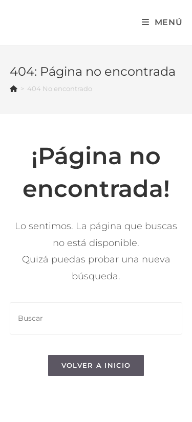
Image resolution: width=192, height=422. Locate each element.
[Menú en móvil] (162, 22)
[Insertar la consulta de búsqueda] (96, 318)
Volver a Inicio (96, 365)
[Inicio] (13, 88)
